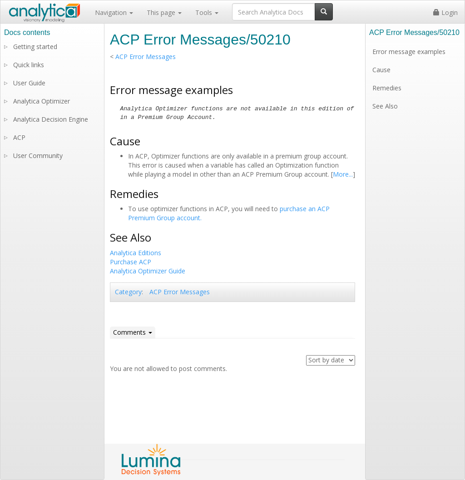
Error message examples (408, 51)
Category (128, 291)
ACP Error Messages (145, 56)
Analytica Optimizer (41, 101)
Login (445, 12)
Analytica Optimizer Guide (147, 271)
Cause (381, 69)
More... (343, 174)
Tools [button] (206, 12)
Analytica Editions (135, 252)
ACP (19, 137)
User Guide (29, 83)
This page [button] (164, 12)
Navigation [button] (114, 12)
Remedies (386, 88)
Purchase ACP (130, 261)
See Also (385, 106)
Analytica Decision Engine (50, 119)
